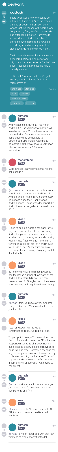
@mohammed (16, 190)
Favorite (52, 89)
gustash (16, 12)
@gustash (14, 409)
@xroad (13, 302)
